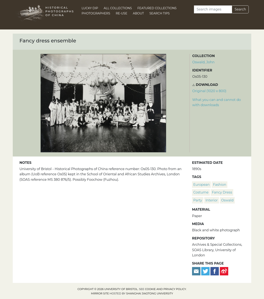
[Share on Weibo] (224, 271)
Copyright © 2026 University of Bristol (107, 289)
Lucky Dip (90, 8)
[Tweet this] (205, 271)
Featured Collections (157, 8)
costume (201, 192)
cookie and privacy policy (165, 289)
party (197, 200)
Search (240, 9)
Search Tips (159, 13)
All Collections (118, 8)
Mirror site (100, 293)
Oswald (227, 200)
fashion (219, 185)
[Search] (213, 9)
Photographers (96, 13)
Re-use (121, 13)
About (138, 13)
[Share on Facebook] (214, 271)
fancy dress (222, 192)
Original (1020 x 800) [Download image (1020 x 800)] (209, 91)
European (201, 185)
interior (211, 200)
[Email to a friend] (196, 271)
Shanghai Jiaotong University (149, 293)
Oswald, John (203, 62)
